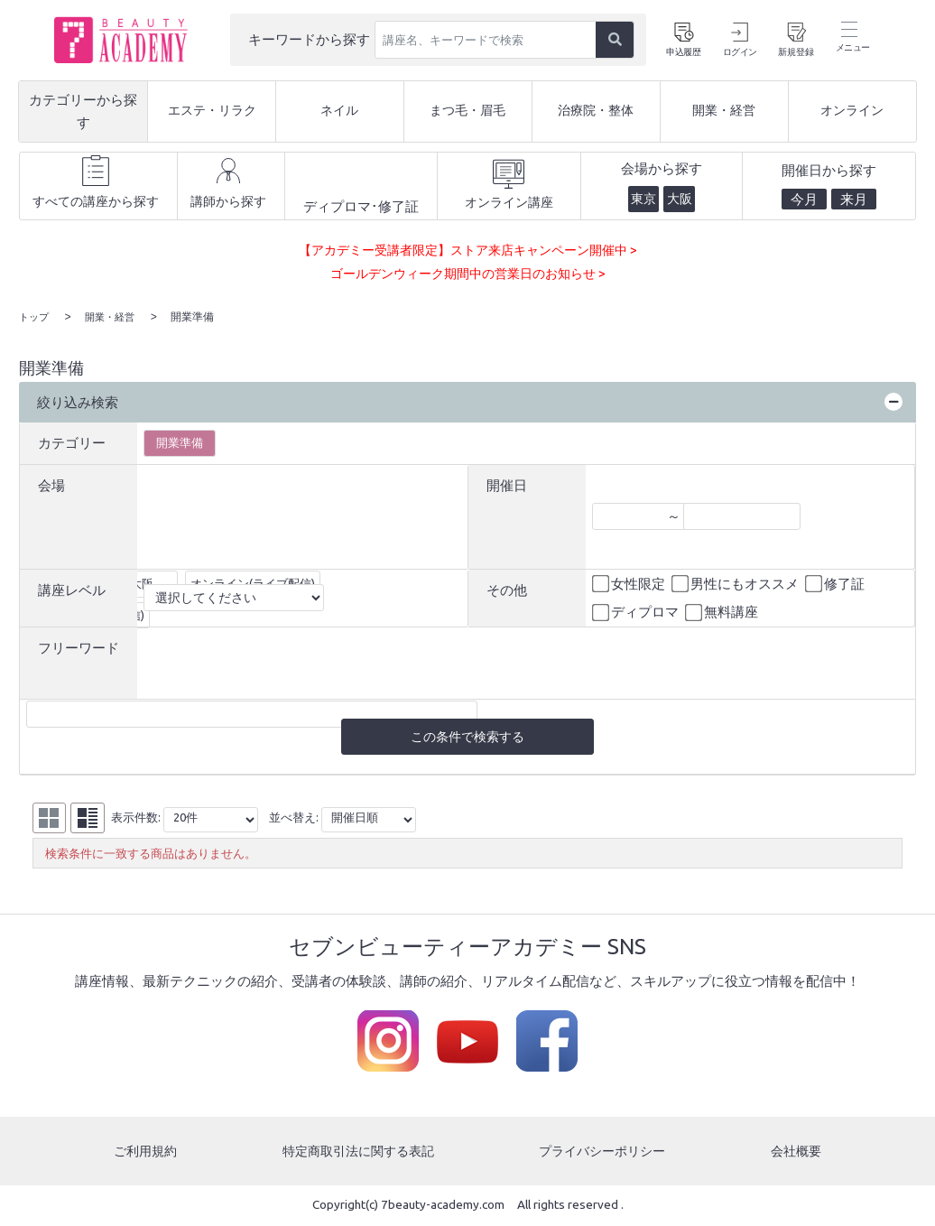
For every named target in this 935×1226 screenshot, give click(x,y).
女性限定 (630, 582)
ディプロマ (637, 611)
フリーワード (78, 646)
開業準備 (179, 440)
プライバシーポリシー (604, 1152)
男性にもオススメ (736, 582)
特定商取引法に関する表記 (357, 1152)
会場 (51, 483)
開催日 (506, 483)
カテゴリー (72, 441)
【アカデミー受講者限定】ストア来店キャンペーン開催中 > (468, 249)
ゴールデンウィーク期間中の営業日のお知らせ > (467, 273)
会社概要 (798, 1152)
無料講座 (723, 611)
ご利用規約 (144, 1152)
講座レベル (72, 588)
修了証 (836, 582)
